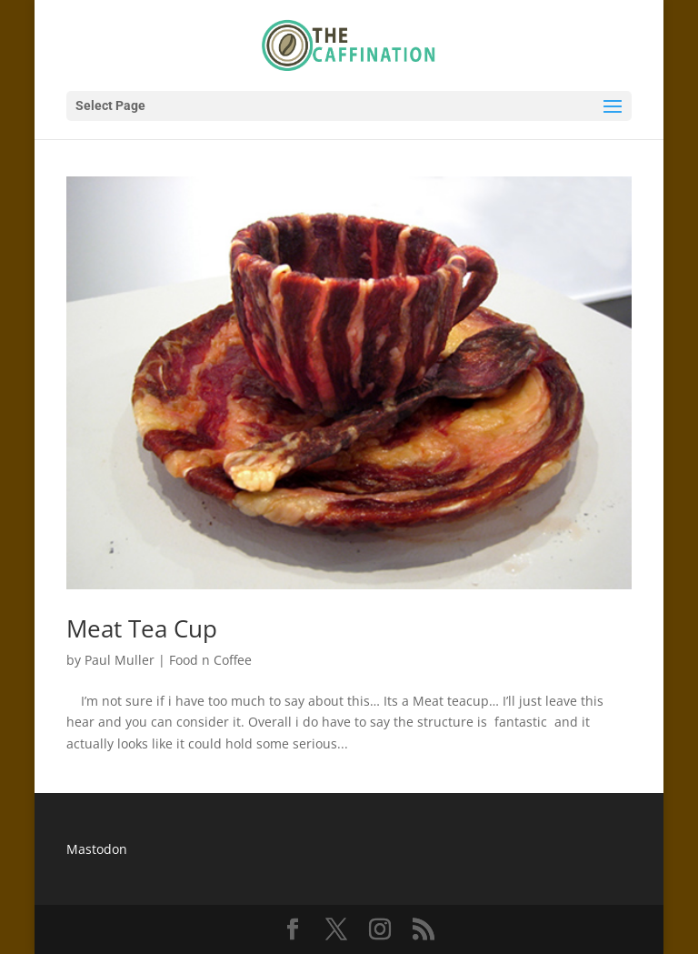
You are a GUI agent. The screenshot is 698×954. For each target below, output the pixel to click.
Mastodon (96, 849)
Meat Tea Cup (141, 628)
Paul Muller (120, 659)
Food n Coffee (210, 659)
